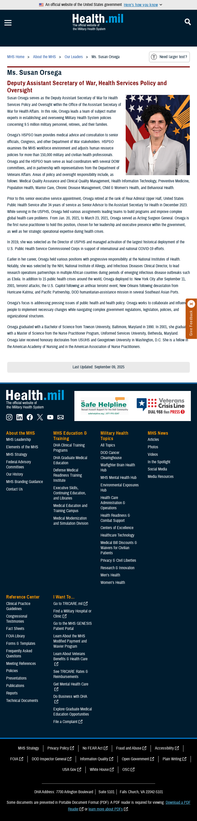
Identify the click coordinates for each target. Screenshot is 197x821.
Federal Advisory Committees (18, 464)
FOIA (14, 759)
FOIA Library (15, 636)
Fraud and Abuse (128, 748)
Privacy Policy (58, 748)
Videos (153, 454)
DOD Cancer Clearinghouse (111, 455)
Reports (12, 693)
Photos (153, 447)
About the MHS (20, 433)
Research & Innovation (117, 567)
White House (99, 769)
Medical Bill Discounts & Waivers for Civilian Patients (119, 548)
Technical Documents (22, 700)
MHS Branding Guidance (24, 481)
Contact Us (14, 489)
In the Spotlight (159, 462)
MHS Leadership (18, 439)
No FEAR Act (93, 748)
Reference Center (23, 597)
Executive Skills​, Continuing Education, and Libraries (69, 493)
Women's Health (113, 582)
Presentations (16, 678)
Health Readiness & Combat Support (115, 518)
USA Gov (69, 769)
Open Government (135, 759)
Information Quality (94, 759)
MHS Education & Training (70, 436)
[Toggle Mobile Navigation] (8, 23)
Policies (12, 670)
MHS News (158, 433)
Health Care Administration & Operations (113, 503)
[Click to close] (191, 304)
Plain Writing (172, 759)
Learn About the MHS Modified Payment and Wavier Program (70, 641)
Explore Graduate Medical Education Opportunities (72, 712)
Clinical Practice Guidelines (18, 606)
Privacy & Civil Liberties (118, 560)
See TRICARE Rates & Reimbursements (70, 674)
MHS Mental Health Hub (118, 477)
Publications (15, 685)
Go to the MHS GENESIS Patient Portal (72, 626)
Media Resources (161, 476)
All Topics (108, 445)
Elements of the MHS (22, 447)
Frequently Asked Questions (19, 653)
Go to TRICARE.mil (68, 603)
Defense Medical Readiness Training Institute (67, 475)
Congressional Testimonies (16, 619)
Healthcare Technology (117, 535)
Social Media (157, 469)
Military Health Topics (114, 436)
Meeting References (21, 663)
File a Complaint (65, 721)
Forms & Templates (20, 643)
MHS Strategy (16, 454)
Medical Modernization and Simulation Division (70, 521)
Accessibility (164, 748)
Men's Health (110, 575)
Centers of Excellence (117, 527)
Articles (153, 439)
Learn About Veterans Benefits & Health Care (70, 656)
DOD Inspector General (49, 759)
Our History (14, 474)
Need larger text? (169, 57)
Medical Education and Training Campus (70, 508)
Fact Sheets (15, 628)
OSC (126, 769)
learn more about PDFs (105, 809)
